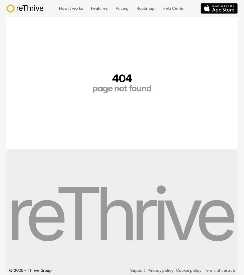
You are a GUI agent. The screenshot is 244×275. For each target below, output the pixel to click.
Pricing (122, 8)
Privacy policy (160, 270)
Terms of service (219, 270)
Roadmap (146, 8)
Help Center (173, 8)
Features (99, 8)
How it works (71, 8)
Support (137, 270)
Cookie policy (188, 270)
